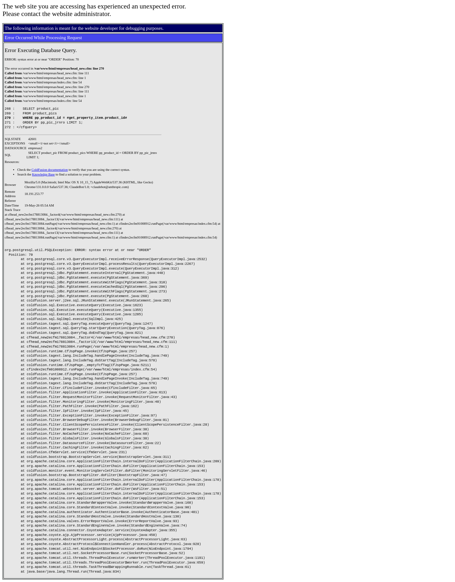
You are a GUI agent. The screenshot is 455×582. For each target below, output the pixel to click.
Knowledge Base (43, 174)
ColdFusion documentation (50, 169)
